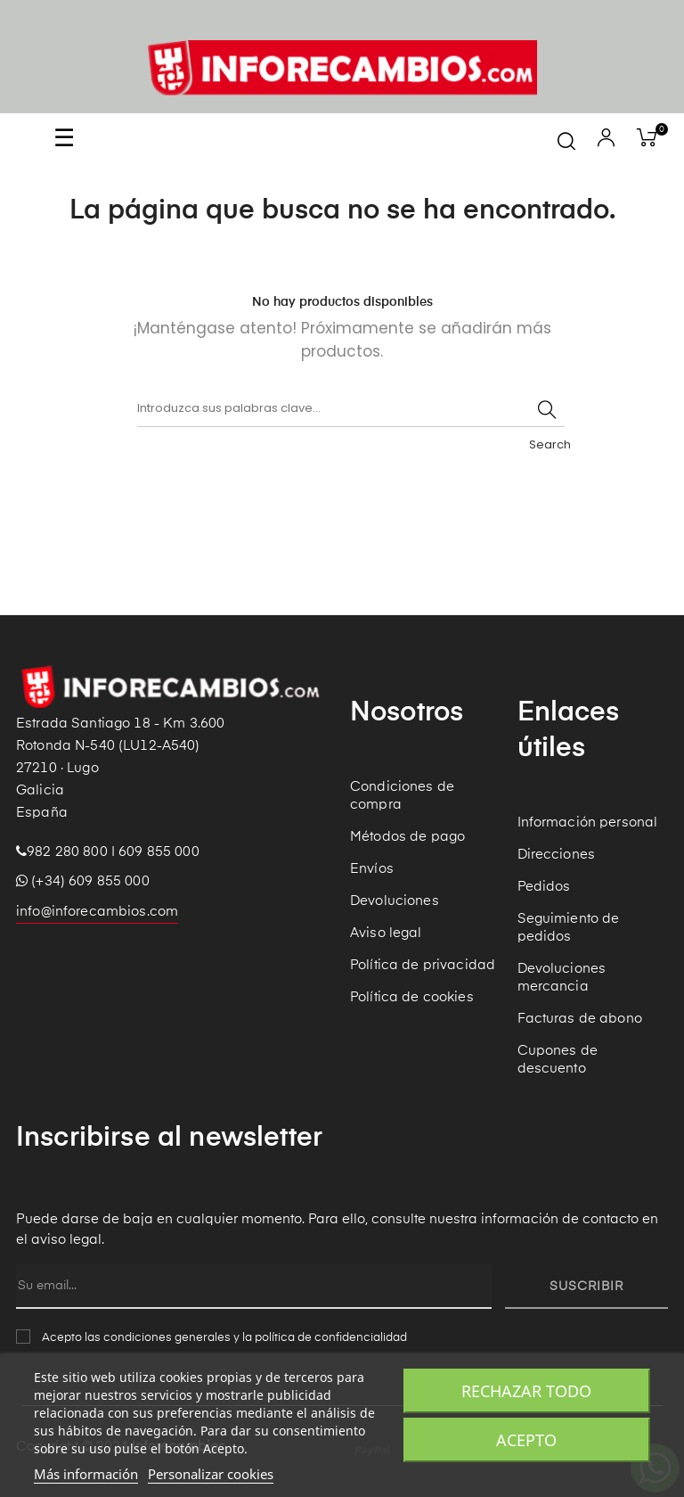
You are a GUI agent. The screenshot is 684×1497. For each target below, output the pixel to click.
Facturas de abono (579, 1018)
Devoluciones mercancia (562, 977)
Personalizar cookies (210, 1474)
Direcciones (556, 854)
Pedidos (544, 886)
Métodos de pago (407, 836)
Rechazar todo (526, 1391)
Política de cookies (412, 997)
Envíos (372, 869)
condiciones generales (167, 1338)
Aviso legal (386, 933)
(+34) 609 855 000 (83, 881)
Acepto (526, 1440)
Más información (86, 1474)
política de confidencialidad (331, 1338)
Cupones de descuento (557, 1059)
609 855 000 (159, 852)
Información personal (587, 822)
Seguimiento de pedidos (568, 927)
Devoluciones (394, 901)
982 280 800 (67, 852)
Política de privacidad (422, 965)
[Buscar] (351, 409)
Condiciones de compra (402, 795)
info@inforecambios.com (97, 911)
